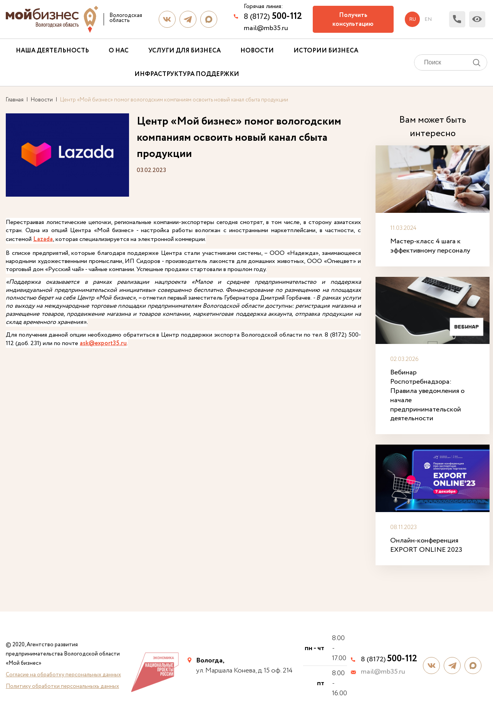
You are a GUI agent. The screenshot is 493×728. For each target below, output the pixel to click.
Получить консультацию (353, 20)
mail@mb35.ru (266, 28)
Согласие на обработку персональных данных (63, 668)
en (427, 19)
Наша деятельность (52, 50)
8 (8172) (273, 16)
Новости (257, 50)
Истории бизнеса (325, 50)
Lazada (79, 240)
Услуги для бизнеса (184, 50)
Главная (14, 100)
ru (412, 19)
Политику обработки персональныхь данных (62, 679)
